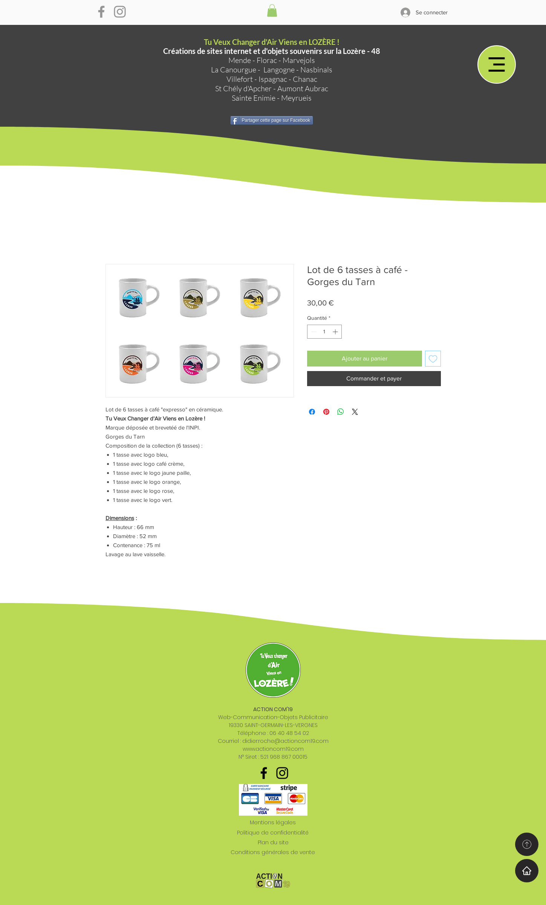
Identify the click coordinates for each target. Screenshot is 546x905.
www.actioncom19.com (273, 749)
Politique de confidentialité (273, 832)
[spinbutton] (324, 331)
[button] (272, 10)
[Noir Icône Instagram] (282, 773)
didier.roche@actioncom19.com (285, 741)
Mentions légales (273, 822)
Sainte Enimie (253, 98)
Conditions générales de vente (273, 852)
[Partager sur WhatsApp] (340, 411)
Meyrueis (296, 98)
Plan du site (273, 842)
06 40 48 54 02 (289, 733)
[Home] (526, 870)
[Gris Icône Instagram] (120, 12)
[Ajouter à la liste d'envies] (433, 359)
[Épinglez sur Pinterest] (326, 411)
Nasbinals (316, 69)
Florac (267, 60)
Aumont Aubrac (302, 88)
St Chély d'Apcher (243, 88)
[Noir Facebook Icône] (264, 773)
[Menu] (496, 64)
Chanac (305, 79)
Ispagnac (272, 79)
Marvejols (299, 60)
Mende (239, 60)
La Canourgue (233, 69)
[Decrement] (313, 331)
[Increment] (336, 331)
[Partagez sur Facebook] (312, 411)
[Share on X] (354, 411)
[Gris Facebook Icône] (101, 12)
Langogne (279, 69)
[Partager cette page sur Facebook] (271, 120)
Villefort (239, 79)
